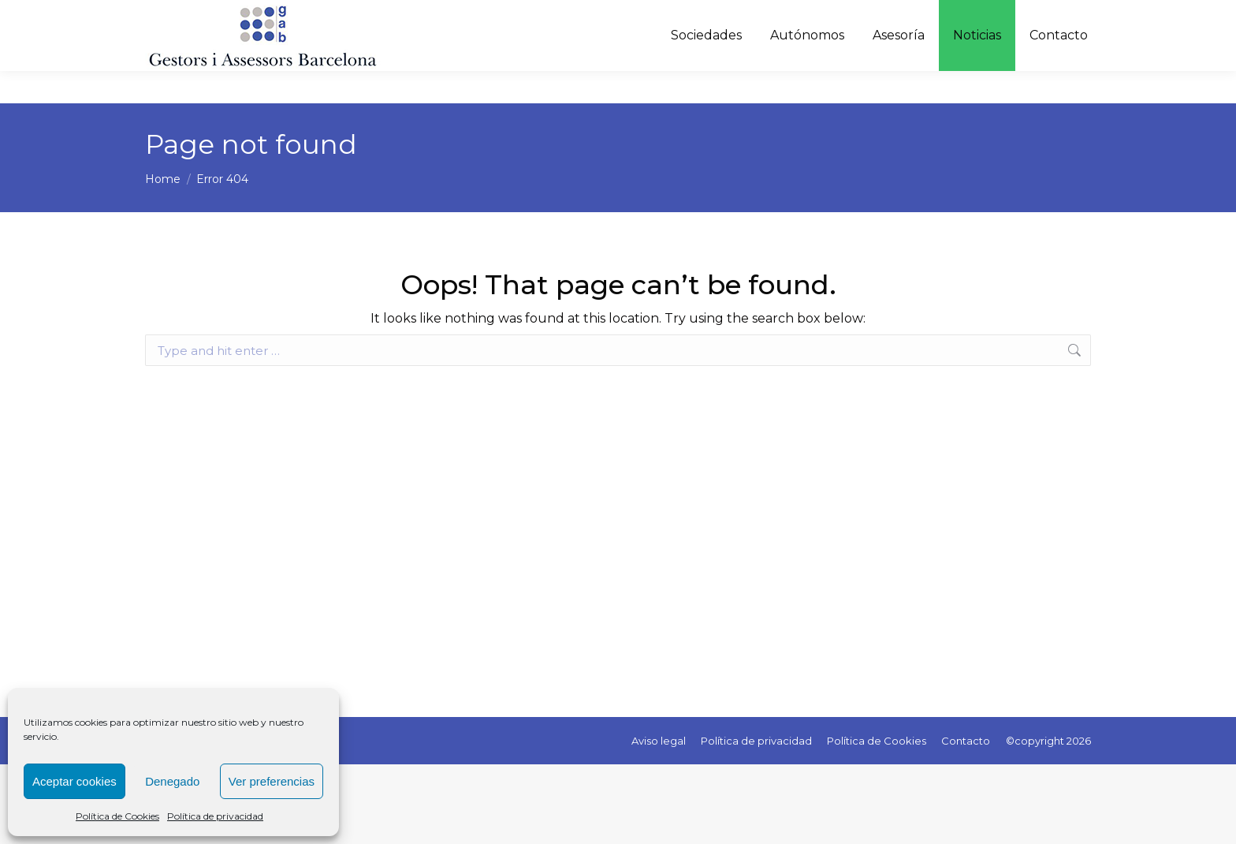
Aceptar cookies (74, 781)
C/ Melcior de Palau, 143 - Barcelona (873, 16)
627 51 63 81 (731, 16)
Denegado (172, 781)
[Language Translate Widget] (1034, 16)
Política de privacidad (215, 816)
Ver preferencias (272, 781)
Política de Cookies (117, 816)
